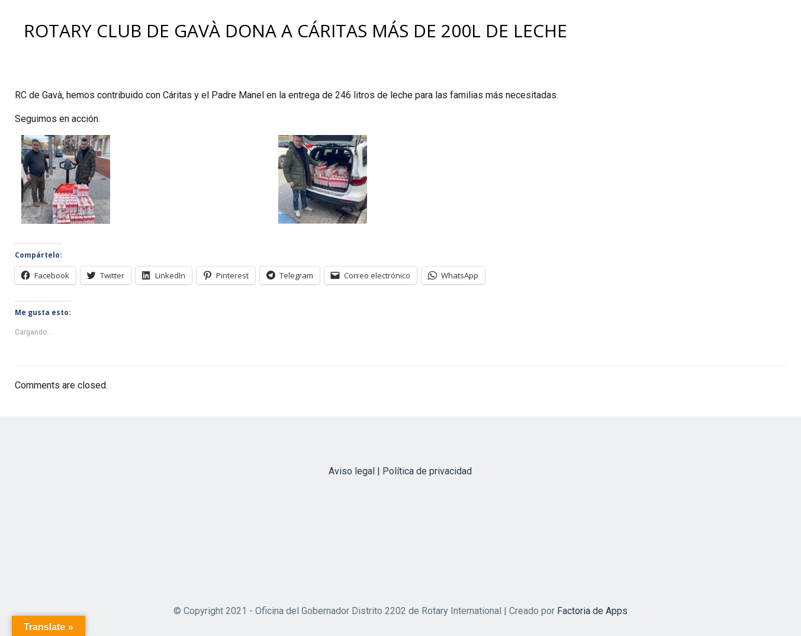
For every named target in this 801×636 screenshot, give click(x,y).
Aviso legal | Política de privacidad (400, 471)
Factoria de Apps (592, 610)
